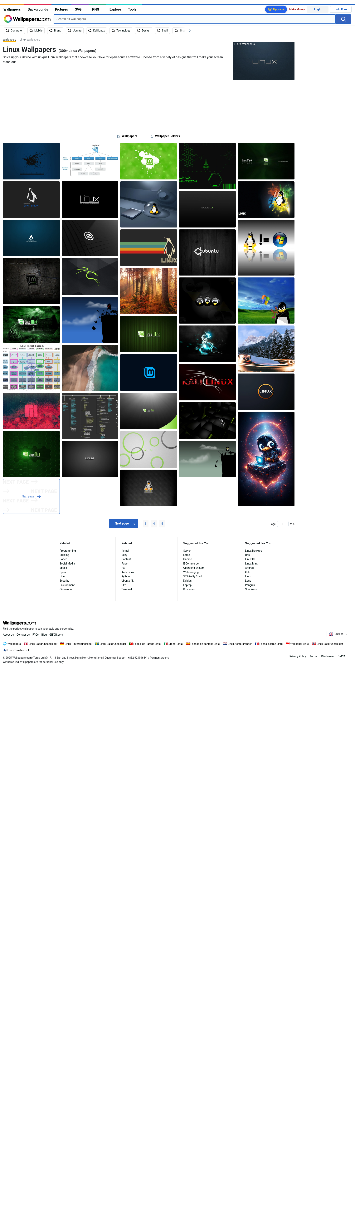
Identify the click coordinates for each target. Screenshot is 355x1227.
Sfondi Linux (175, 643)
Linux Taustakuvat (18, 650)
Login (317, 9)
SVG (78, 9)
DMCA (341, 656)
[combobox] (194, 19)
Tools (132, 9)
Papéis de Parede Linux (147, 643)
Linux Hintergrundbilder (78, 643)
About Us (8, 634)
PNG (95, 9)
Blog (44, 634)
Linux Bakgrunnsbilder (330, 643)
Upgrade (278, 9)
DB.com (56, 634)
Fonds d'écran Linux (271, 643)
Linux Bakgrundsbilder (113, 643)
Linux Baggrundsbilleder (43, 643)
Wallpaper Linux (299, 643)
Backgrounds (38, 9)
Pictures (61, 9)
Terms (313, 656)
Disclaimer (327, 656)
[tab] (127, 136)
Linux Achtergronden (239, 643)
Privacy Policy (297, 656)
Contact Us (23, 634)
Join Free (341, 9)
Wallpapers (12, 9)
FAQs (35, 634)
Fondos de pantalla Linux (205, 643)
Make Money (297, 9)
